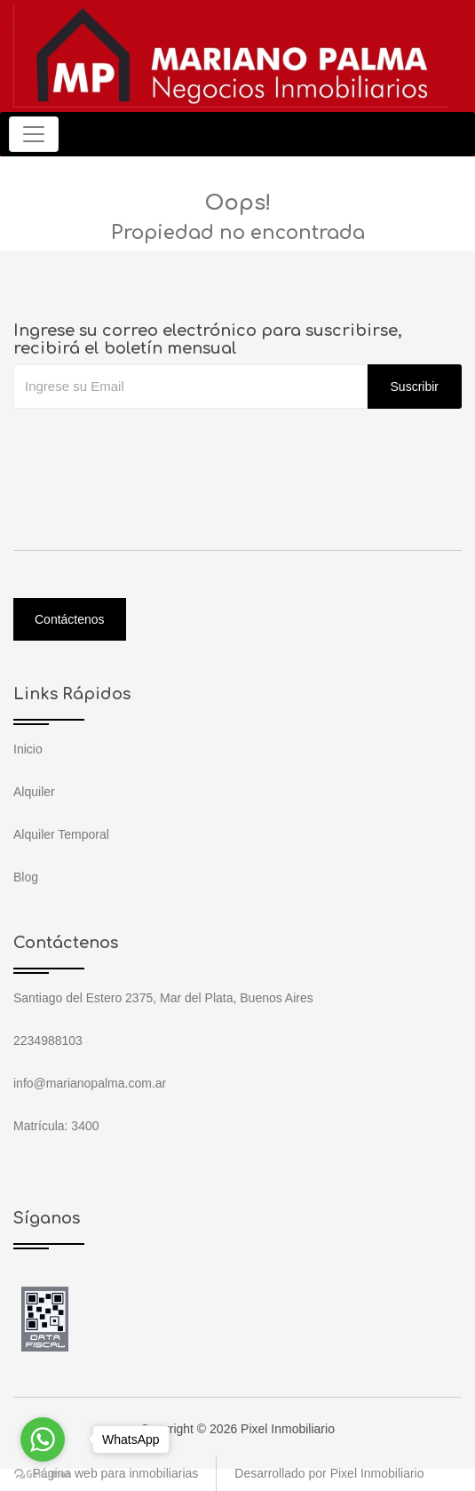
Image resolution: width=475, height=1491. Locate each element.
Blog (25, 877)
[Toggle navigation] (34, 134)
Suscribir (415, 386)
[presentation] (148, 444)
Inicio (28, 749)
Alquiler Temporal (61, 834)
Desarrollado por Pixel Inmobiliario (329, 1473)
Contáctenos (70, 619)
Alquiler (34, 792)
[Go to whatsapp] (42, 1439)
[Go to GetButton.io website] (42, 1473)
